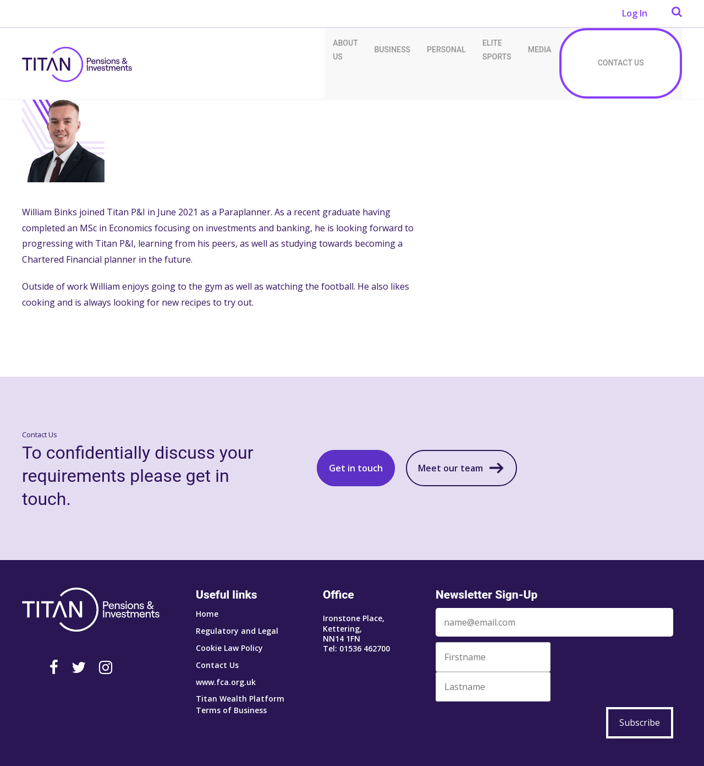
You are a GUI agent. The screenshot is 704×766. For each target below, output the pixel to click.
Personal (446, 49)
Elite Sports (497, 50)
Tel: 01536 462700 (356, 648)
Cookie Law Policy (229, 648)
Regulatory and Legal (237, 631)
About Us (345, 50)
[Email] (554, 622)
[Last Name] (493, 687)
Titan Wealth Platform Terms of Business (240, 704)
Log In (634, 13)
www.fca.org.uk (226, 682)
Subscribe (639, 722)
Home (207, 614)
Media (540, 49)
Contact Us (621, 62)
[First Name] (493, 657)
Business (392, 49)
